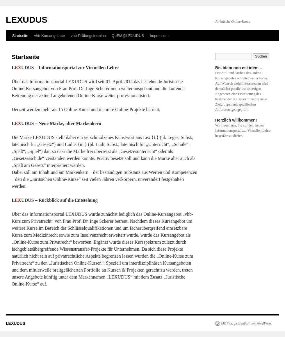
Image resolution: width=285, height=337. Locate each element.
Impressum (159, 35)
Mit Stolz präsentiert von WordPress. (246, 323)
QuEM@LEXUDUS (128, 35)
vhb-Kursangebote (49, 35)
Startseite (20, 35)
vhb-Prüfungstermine (88, 35)
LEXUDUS (26, 19)
